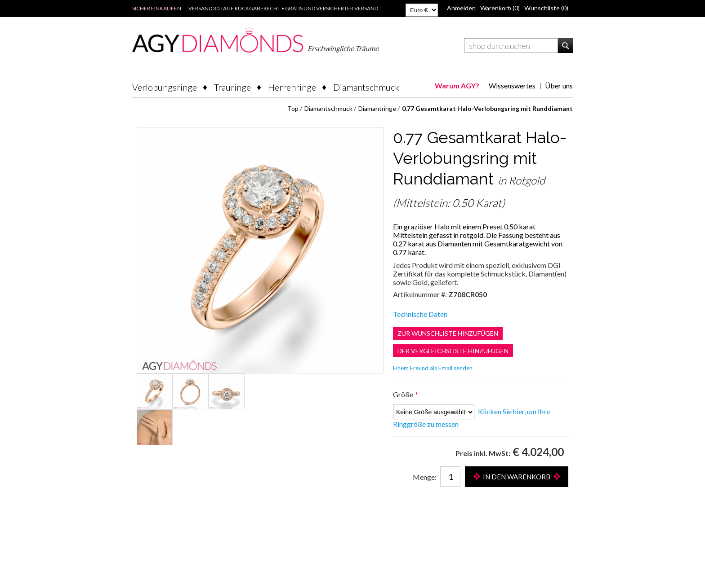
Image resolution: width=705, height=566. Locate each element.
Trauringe (232, 87)
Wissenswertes (512, 85)
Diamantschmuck (366, 87)
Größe (404, 394)
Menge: (425, 477)
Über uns (559, 85)
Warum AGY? (457, 85)
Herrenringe (292, 87)
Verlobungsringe (164, 87)
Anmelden (461, 8)
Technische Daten (420, 314)
